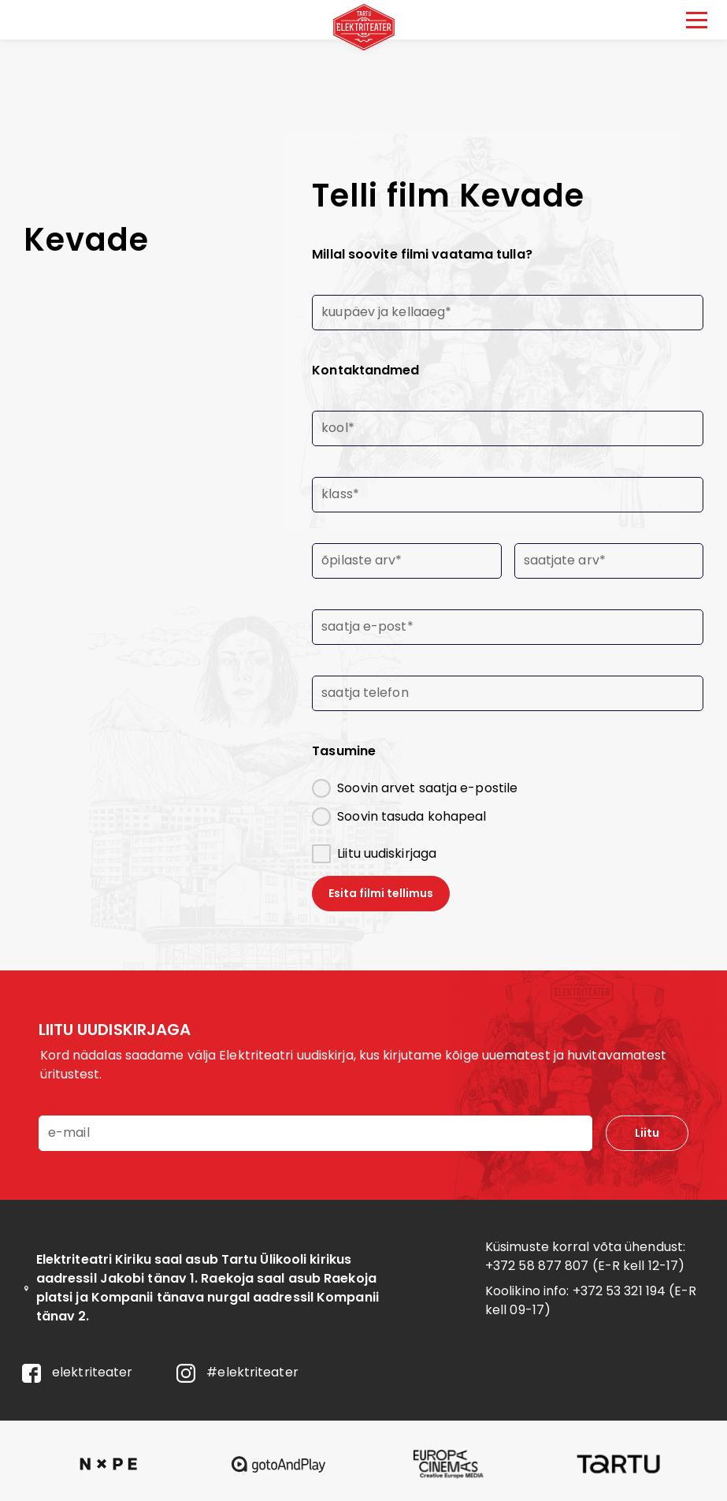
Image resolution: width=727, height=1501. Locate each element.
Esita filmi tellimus (380, 893)
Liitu (647, 1133)
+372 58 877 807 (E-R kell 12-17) (584, 1266)
